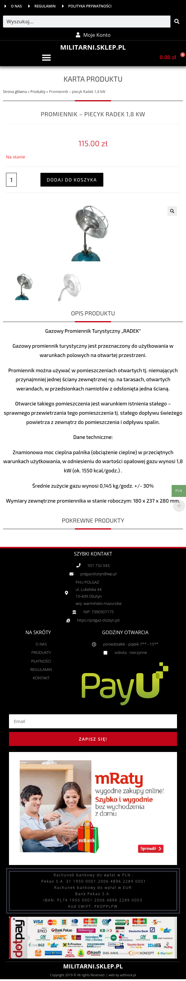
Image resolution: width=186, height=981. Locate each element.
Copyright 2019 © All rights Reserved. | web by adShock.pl (93, 975)
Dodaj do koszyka (72, 179)
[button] (46, 57)
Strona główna (15, 91)
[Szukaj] (176, 22)
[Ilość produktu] (11, 180)
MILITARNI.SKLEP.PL (93, 46)
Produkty (38, 91)
